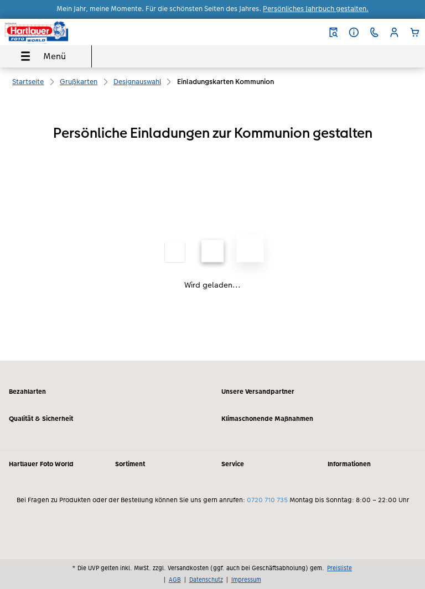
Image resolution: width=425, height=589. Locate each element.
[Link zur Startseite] (81, 32)
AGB (175, 579)
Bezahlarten (27, 391)
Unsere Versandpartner (257, 391)
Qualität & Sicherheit (41, 418)
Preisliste (339, 568)
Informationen (349, 464)
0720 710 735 (267, 500)
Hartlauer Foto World (41, 464)
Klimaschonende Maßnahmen (267, 418)
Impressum (246, 579)
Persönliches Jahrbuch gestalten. (316, 9)
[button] (394, 32)
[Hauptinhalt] (212, 228)
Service (232, 464)
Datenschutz (206, 579)
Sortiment (130, 464)
